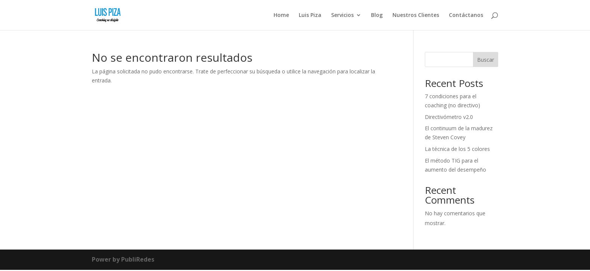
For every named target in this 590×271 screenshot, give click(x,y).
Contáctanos (466, 15)
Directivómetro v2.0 (449, 116)
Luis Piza (310, 15)
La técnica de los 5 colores (457, 148)
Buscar (485, 59)
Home (281, 15)
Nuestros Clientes (415, 15)
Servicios (342, 15)
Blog (377, 15)
